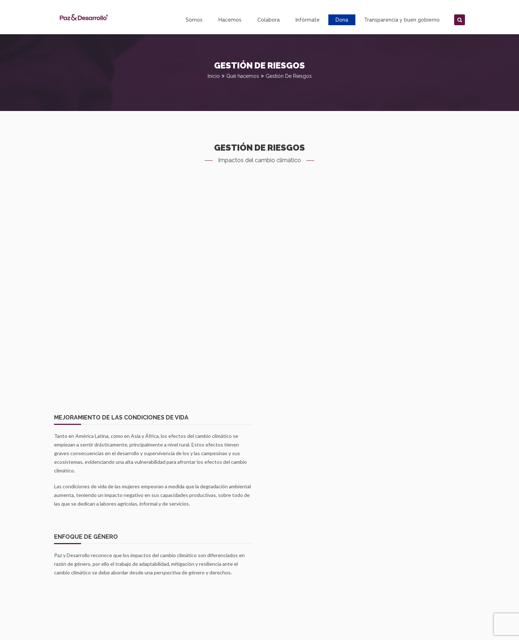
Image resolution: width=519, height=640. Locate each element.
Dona (342, 20)
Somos (194, 20)
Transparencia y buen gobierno (402, 20)
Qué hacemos (242, 76)
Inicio (214, 76)
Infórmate (308, 20)
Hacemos (229, 20)
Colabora (268, 20)
